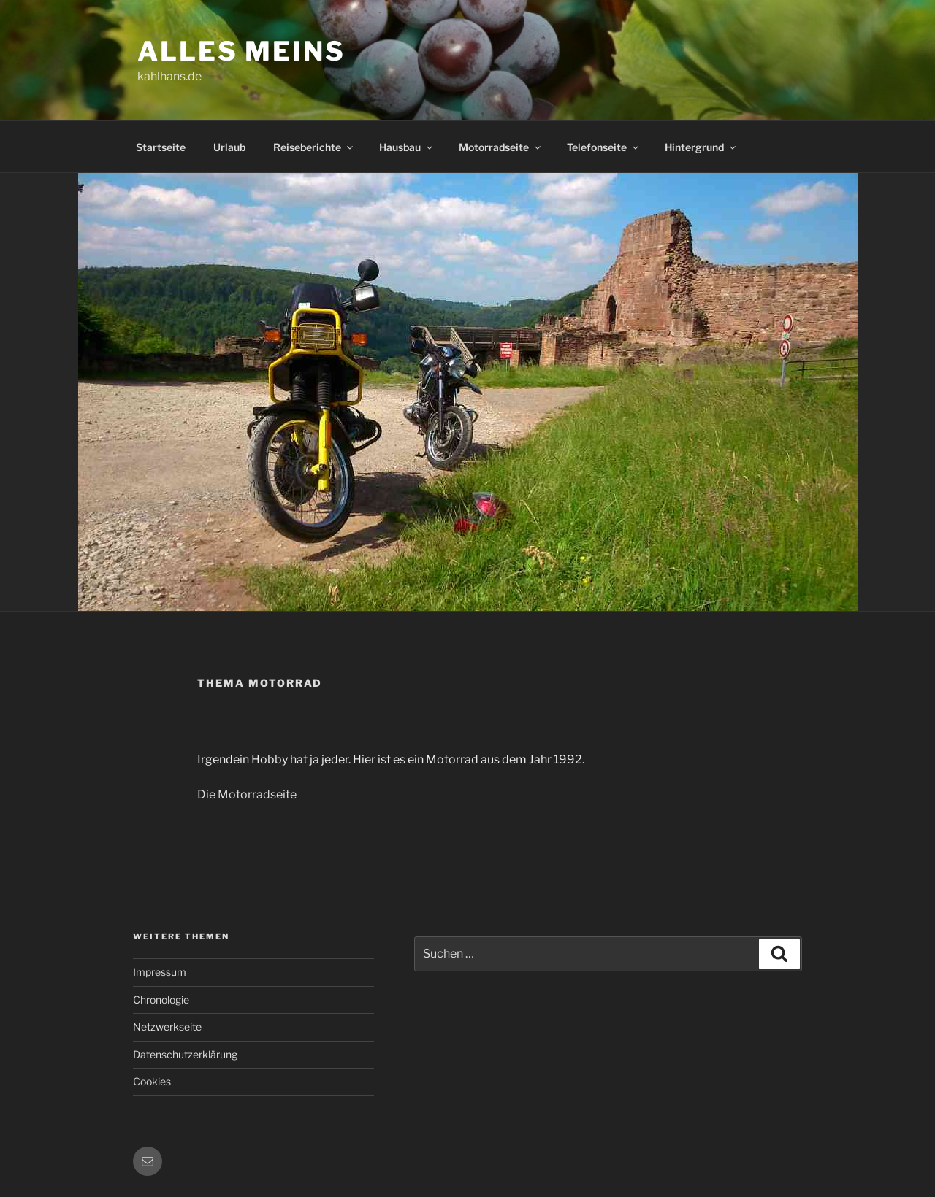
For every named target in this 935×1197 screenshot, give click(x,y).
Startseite (161, 147)
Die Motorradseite (247, 794)
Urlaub (229, 147)
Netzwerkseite (167, 1026)
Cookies (152, 1081)
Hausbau (407, 147)
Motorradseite (501, 147)
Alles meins (241, 51)
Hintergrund (701, 147)
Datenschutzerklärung (185, 1054)
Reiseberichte (314, 147)
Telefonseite (604, 147)
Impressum (159, 972)
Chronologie (161, 999)
